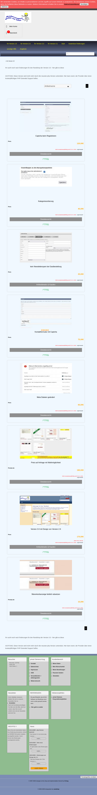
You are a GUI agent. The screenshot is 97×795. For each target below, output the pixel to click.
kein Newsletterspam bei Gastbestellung (45, 266)
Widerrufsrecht (35, 681)
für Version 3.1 (53, 44)
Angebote (23, 49)
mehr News (39, 768)
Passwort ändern (58, 673)
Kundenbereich (57, 659)
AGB (32, 673)
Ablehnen (4, 7)
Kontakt (33, 663)
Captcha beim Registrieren (45, 136)
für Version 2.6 (26, 44)
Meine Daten (56, 663)
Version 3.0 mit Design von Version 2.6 (46, 529)
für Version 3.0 (39, 44)
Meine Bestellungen (59, 669)
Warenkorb (13, 33)
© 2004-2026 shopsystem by (48, 789)
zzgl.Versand (80, 477)
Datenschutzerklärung (71, 4)
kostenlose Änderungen (77, 44)
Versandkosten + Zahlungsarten (36, 677)
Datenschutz (35, 666)
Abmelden (56, 676)
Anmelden (12, 703)
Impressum (34, 669)
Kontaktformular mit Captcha (46, 332)
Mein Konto (13, 26)
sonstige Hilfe (11, 49)
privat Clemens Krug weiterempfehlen (59, 698)
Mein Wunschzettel (59, 666)
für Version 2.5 (12, 44)
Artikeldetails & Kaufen (45, 284)
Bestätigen (84, 4)
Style (63, 44)
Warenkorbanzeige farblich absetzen (46, 594)
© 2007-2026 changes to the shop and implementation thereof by (48, 781)
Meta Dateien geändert (46, 397)
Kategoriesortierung (46, 201)
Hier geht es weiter (37, 707)
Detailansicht (45, 154)
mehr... (39, 738)
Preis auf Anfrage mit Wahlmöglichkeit (46, 462)
